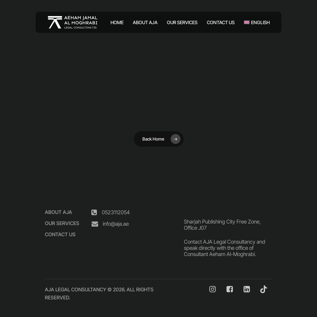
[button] (58, 212)
